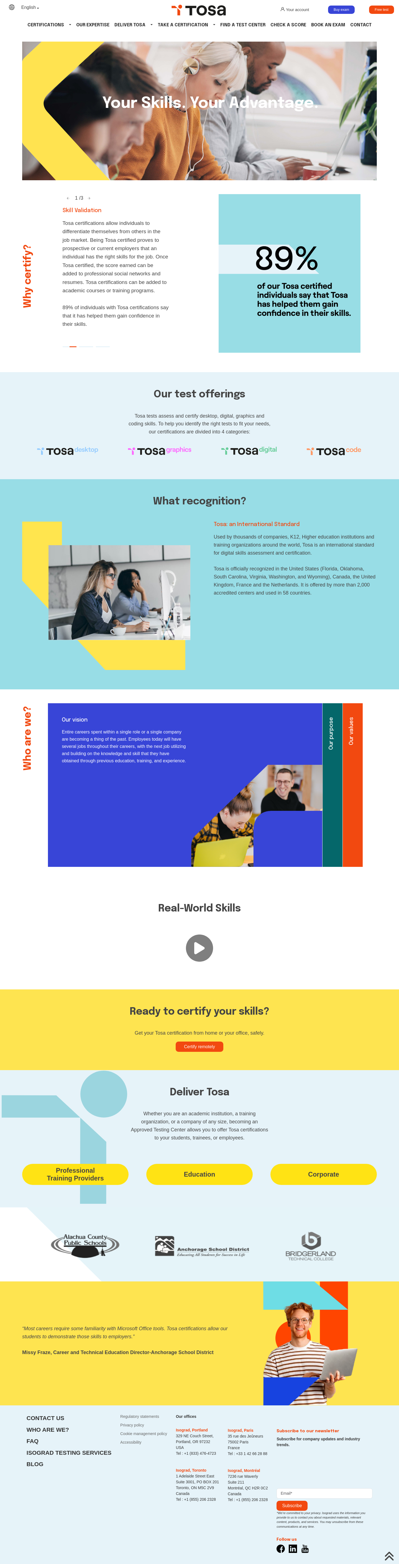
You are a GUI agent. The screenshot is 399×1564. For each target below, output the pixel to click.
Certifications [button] (45, 25)
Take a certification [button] (183, 25)
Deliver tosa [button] (129, 25)
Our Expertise (92, 25)
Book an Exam (328, 25)
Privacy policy (132, 1425)
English (28, 7)
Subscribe (292, 1505)
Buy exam (341, 10)
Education (199, 1174)
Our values (351, 731)
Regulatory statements (139, 1416)
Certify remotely (199, 1046)
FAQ (33, 1441)
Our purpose (331, 733)
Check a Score (288, 25)
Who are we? (48, 1429)
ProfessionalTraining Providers (75, 1174)
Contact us (45, 1418)
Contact (361, 25)
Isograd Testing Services (69, 1452)
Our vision (75, 720)
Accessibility (130, 1442)
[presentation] (319, 1466)
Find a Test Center (242, 25)
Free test (381, 10)
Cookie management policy (143, 1433)
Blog (35, 1464)
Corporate (323, 1174)
